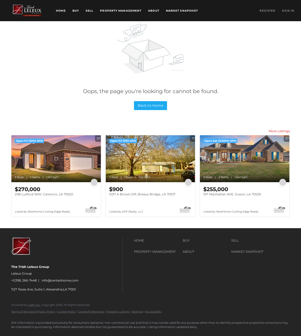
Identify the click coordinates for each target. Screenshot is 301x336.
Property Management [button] (120, 10)
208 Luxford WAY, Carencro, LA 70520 (44, 194)
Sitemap (137, 311)
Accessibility (153, 311)
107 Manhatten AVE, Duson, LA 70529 (232, 194)
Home (61, 10)
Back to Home (150, 105)
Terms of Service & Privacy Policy (33, 311)
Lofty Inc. (34, 305)
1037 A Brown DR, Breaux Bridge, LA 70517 (142, 194)
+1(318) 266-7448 (24, 280)
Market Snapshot (182, 10)
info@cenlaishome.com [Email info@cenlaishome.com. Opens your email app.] (60, 280)
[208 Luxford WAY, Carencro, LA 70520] (56, 158)
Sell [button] (89, 10)
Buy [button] (75, 10)
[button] (26, 10)
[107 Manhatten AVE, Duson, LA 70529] (244, 158)
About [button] (153, 10)
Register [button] (267, 10)
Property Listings (117, 311)
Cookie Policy (66, 311)
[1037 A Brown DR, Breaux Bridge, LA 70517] (150, 158)
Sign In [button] (288, 10)
